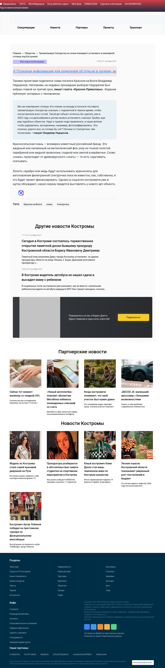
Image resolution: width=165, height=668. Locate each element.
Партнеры (82, 27)
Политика (110, 571)
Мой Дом (76, 4)
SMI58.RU (44, 654)
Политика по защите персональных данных (103, 636)
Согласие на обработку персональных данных (104, 633)
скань (49, 204)
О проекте (14, 609)
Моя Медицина (36, 4)
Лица (108, 590)
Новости (55, 27)
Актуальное (15, 595)
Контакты (14, 619)
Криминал (62, 581)
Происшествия (64, 571)
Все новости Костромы (32, 61)
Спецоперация (26, 27)
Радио (60, 595)
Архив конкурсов (17, 581)
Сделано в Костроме (111, 4)
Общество (30, 53)
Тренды (61, 590)
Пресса (13, 586)
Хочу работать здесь (57, 4)
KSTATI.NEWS (30, 654)
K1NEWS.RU (15, 654)
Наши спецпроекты (18, 576)
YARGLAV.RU (101, 654)
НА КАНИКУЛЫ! (133, 4)
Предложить (9, 4)
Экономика (110, 567)
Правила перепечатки (19, 628)
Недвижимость (64, 567)
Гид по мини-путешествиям (14, 7)
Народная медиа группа (20, 642)
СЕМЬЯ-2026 (90, 4)
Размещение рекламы (19, 614)
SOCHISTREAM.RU (61, 654)
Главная (17, 53)
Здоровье (110, 576)
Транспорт (136, 27)
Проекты (108, 27)
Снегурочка (63, 204)
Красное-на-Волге (33, 204)
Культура (110, 581)
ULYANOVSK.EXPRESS (82, 654)
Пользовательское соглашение (23, 623)
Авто (108, 586)
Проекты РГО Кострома (20, 571)
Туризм (13, 590)
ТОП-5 (22, 4)
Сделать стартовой (18, 633)
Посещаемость (16, 637)
